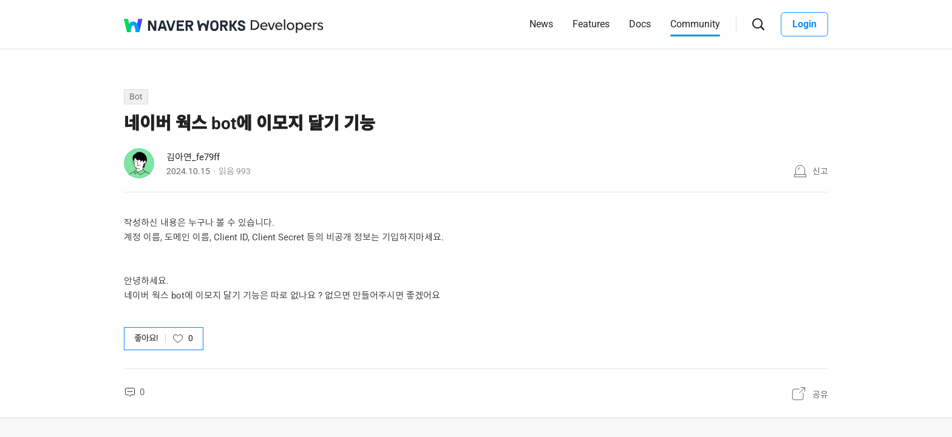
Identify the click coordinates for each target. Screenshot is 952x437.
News (541, 24)
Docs (640, 24)
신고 (820, 171)
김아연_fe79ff (193, 157)
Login (804, 24)
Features (591, 24)
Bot (136, 96)
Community (695, 24)
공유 (820, 394)
